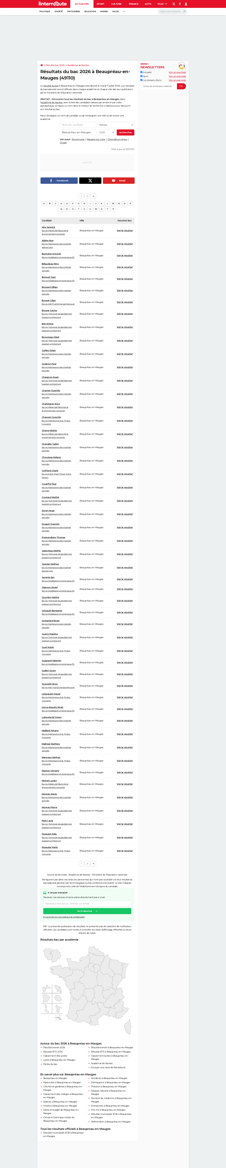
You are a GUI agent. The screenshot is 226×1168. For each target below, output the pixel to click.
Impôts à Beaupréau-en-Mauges (60, 1105)
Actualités (82, 4)
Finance (133, 4)
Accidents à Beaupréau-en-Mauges (109, 1078)
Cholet (63, 142)
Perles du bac (50, 1064)
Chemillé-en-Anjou (117, 139)
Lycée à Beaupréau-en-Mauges (59, 1060)
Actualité (146, 72)
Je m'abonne (84, 911)
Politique (44, 11)
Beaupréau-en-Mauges (55, 1078)
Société (58, 11)
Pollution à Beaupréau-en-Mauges (109, 1086)
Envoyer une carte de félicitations (108, 1067)
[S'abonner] (163, 86)
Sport (100, 4)
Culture (116, 4)
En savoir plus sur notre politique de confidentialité (64, 917)
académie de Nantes (52, 102)
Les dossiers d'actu (150, 80)
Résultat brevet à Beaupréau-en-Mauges (112, 1047)
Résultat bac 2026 (55, 65)
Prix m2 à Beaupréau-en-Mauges (108, 1110)
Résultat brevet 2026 (54, 1047)
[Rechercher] (172, 11)
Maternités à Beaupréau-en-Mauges (62, 1082)
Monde (104, 11)
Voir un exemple (177, 72)
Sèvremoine (78, 139)
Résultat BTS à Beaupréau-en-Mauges (111, 1051)
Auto (148, 4)
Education (90, 11)
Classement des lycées (55, 1055)
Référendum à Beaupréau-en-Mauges (111, 1121)
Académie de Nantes (78, 65)
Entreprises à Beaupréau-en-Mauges (110, 1105)
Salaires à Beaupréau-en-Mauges (60, 1101)
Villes (115, 11)
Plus (162, 4)
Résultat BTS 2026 (53, 1051)
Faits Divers (73, 11)
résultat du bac (51, 85)
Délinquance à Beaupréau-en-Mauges (110, 1082)
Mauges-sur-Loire (96, 139)
